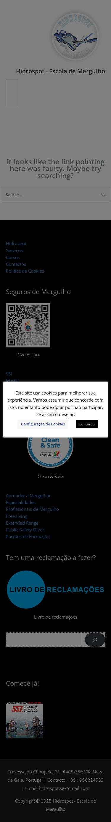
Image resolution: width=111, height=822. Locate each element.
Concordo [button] (87, 424)
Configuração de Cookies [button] (43, 424)
